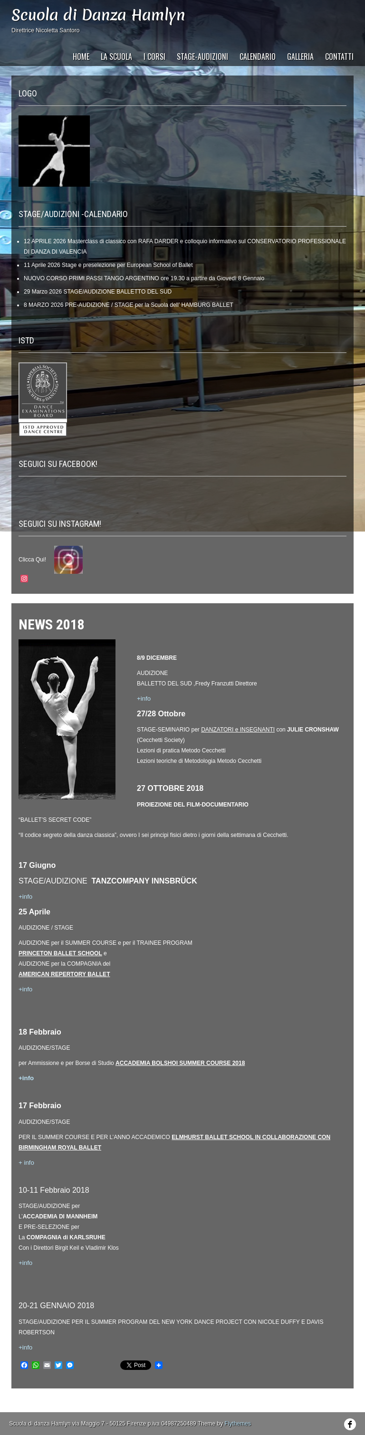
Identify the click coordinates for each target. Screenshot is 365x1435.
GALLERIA (300, 56)
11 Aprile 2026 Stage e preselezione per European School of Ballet (108, 265)
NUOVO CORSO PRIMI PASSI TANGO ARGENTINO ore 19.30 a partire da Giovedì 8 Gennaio (144, 278)
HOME (81, 56)
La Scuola (116, 56)
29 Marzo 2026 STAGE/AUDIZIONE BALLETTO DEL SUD (98, 291)
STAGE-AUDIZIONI (202, 56)
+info (25, 989)
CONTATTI (339, 56)
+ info (26, 1162)
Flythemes (238, 1423)
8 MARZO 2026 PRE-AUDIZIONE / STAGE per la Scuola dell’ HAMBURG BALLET (128, 305)
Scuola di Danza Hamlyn (98, 15)
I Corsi (154, 56)
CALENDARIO (258, 56)
